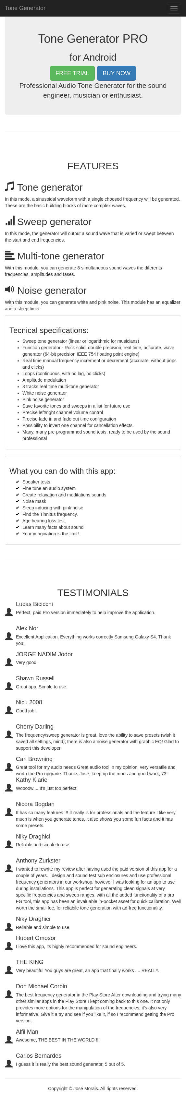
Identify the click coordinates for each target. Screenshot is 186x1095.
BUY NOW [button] (116, 73)
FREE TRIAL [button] (72, 73)
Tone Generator (25, 8)
